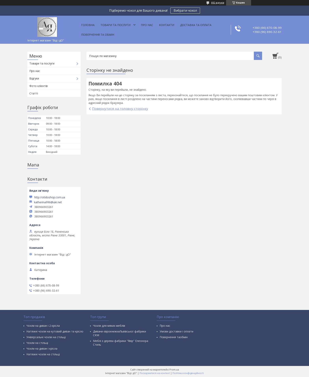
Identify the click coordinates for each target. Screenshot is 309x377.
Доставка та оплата (195, 25)
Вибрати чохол (185, 10)
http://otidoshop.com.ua (49, 197)
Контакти (166, 25)
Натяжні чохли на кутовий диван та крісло (54, 331)
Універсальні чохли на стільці (46, 337)
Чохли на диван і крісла (41, 348)
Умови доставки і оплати (176, 331)
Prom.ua (174, 369)
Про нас (147, 25)
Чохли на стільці (37, 343)
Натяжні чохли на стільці (43, 354)
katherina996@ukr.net (48, 202)
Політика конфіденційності (188, 373)
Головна (88, 25)
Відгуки (34, 78)
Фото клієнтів (38, 86)
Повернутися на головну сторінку (120, 108)
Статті (33, 93)
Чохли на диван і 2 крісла (43, 326)
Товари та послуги (115, 25)
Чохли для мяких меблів (109, 326)
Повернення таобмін (174, 337)
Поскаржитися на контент (155, 373)
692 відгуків (217, 2)
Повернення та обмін (97, 34)
